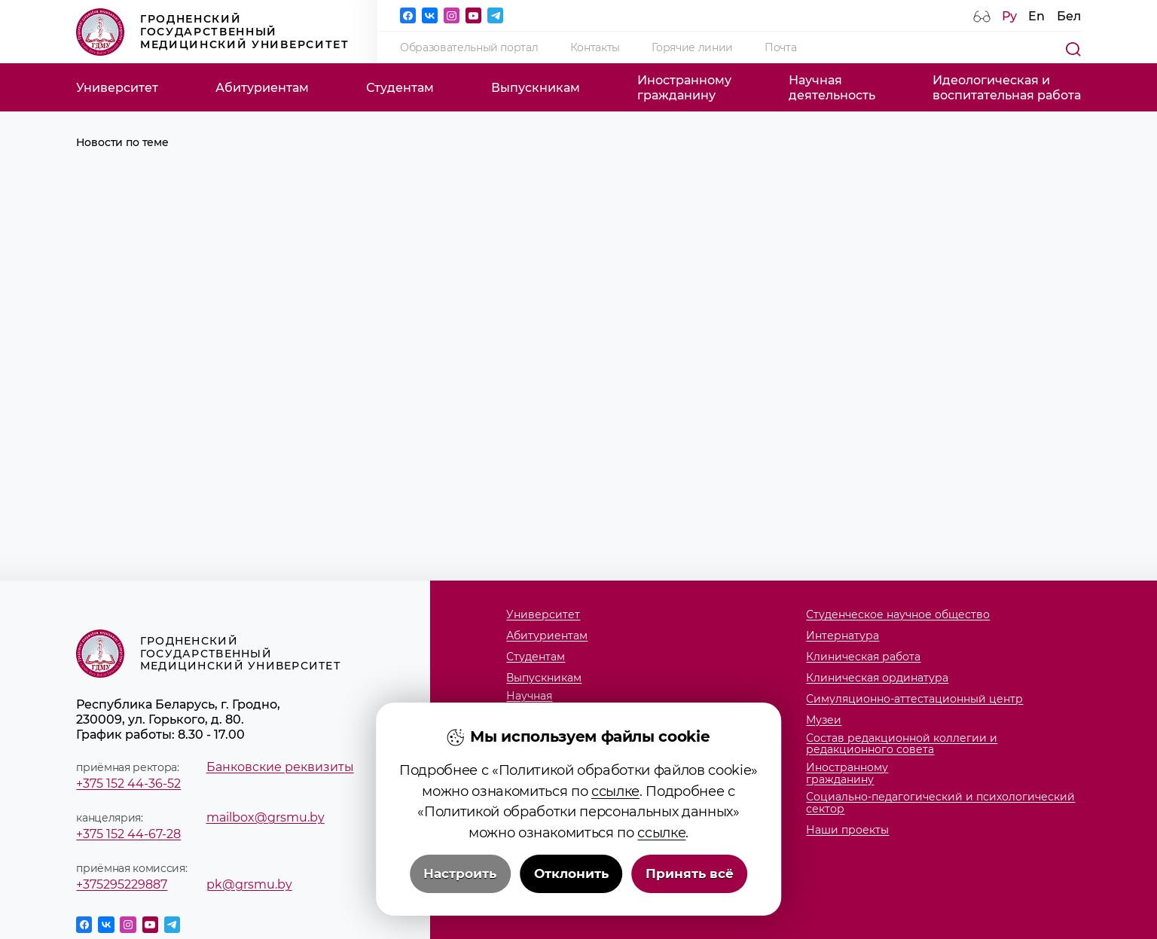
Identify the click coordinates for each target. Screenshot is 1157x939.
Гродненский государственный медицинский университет (212, 32)
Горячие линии (692, 47)
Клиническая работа (863, 657)
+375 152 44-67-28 (128, 833)
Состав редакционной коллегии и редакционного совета (901, 744)
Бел (1069, 15)
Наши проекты (847, 830)
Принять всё (690, 902)
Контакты (595, 47)
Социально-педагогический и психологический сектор (940, 803)
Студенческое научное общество (898, 614)
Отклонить (571, 902)
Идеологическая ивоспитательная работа (1007, 87)
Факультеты (539, 728)
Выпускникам (535, 87)
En (1036, 15)
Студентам (400, 87)
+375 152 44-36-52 (128, 783)
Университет (117, 87)
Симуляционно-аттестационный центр (914, 699)
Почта (780, 47)
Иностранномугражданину (684, 87)
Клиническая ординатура (877, 678)
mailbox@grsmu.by (265, 817)
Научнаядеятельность (832, 87)
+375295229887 (121, 884)
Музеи (823, 720)
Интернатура (842, 636)
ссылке (615, 820)
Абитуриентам (262, 87)
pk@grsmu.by (249, 884)
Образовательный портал (469, 47)
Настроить (459, 902)
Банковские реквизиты (280, 766)
